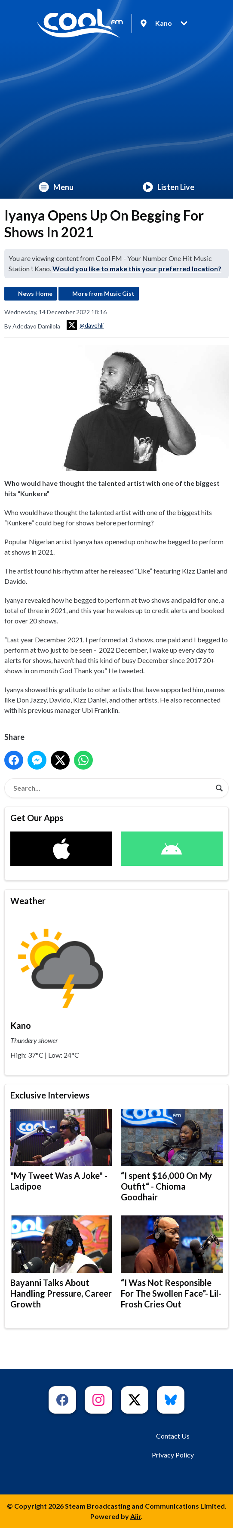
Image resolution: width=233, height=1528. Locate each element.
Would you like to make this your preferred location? (136, 268)
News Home (35, 293)
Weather (28, 901)
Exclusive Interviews (49, 1095)
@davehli (85, 325)
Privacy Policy (173, 1455)
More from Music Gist (103, 293)
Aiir (135, 1516)
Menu (56, 187)
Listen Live (168, 187)
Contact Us (173, 1436)
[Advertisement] (116, 111)
